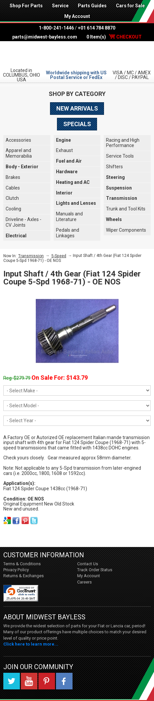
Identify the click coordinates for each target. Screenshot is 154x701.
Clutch (12, 198)
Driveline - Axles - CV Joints (23, 222)
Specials (77, 123)
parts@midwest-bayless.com (44, 36)
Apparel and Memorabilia (19, 153)
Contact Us (87, 563)
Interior (64, 192)
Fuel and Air (69, 161)
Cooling (13, 208)
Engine (63, 140)
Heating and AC (73, 182)
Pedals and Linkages (67, 232)
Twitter (11, 681)
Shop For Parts (26, 5)
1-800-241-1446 (56, 28)
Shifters (114, 166)
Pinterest (46, 681)
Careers (84, 582)
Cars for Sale (130, 5)
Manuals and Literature (69, 216)
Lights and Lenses (76, 203)
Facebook (64, 681)
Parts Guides (92, 5)
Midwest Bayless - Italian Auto (77, 54)
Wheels (114, 219)
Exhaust (64, 150)
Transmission (121, 198)
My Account (77, 16)
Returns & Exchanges (23, 575)
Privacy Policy (16, 569)
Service (60, 5)
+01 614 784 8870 (96, 28)
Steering (115, 177)
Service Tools (120, 156)
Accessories (18, 140)
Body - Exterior (22, 166)
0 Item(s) (114, 36)
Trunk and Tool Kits (125, 208)
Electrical (16, 235)
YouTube (29, 681)
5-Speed (58, 256)
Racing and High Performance (122, 142)
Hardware (66, 171)
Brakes (13, 177)
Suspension (119, 188)
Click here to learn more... (30, 644)
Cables (13, 188)
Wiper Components (126, 230)
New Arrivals (77, 108)
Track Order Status (94, 569)
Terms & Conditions (22, 563)
